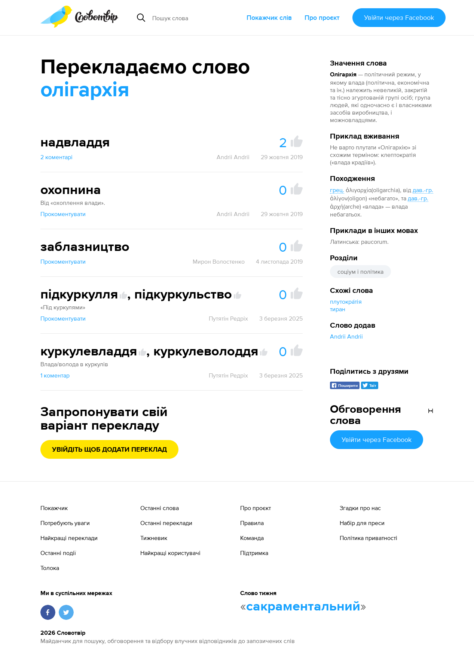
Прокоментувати (63, 213)
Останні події (58, 552)
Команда (252, 537)
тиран (337, 309)
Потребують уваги (65, 522)
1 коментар (55, 375)
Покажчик (54, 507)
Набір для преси (362, 522)
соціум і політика (360, 271)
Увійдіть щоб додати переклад (109, 449)
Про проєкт (322, 17)
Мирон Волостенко (219, 261)
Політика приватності (368, 537)
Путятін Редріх (228, 318)
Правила (252, 522)
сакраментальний (303, 606)
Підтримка (254, 552)
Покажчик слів (269, 17)
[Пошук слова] (196, 17)
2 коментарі (56, 157)
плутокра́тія (346, 301)
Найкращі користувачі (170, 552)
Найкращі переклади (69, 537)
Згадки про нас (360, 507)
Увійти (399, 17)
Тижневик (153, 537)
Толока (49, 567)
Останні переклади (166, 522)
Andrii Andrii (346, 336)
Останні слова (159, 507)
